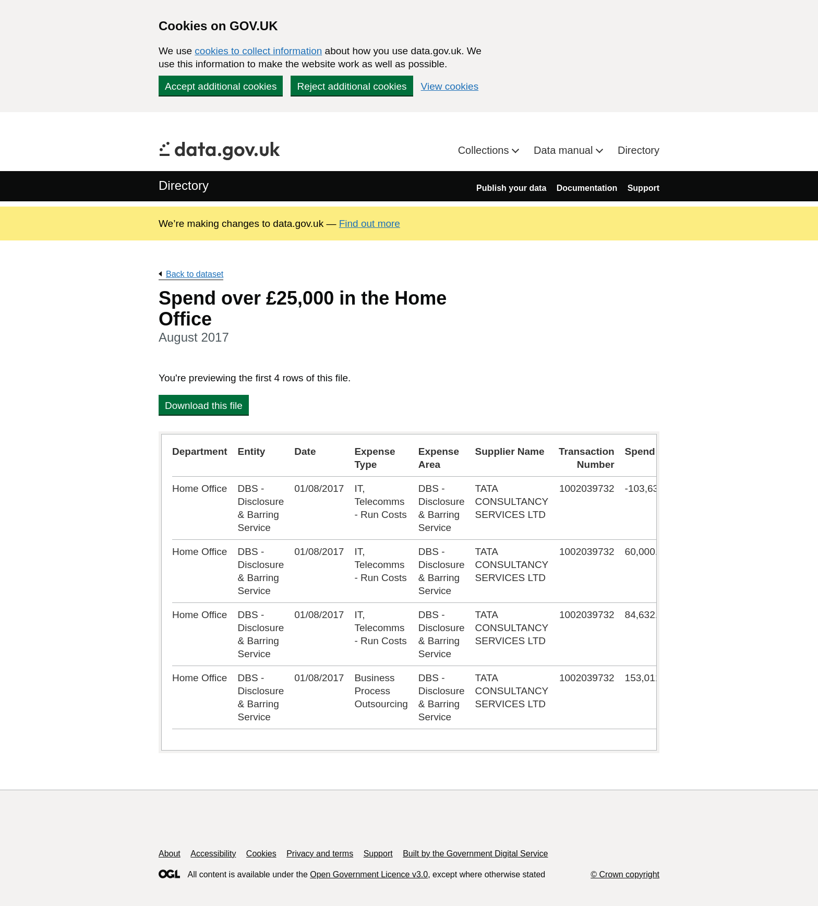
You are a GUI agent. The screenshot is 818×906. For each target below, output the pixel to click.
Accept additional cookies (220, 86)
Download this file (204, 405)
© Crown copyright (625, 874)
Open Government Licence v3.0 (369, 874)
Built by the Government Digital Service (475, 853)
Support (643, 188)
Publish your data (511, 188)
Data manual (565, 150)
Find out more (369, 223)
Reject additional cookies (351, 86)
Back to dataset (194, 274)
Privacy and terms (319, 853)
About (170, 853)
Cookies (261, 853)
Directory (638, 150)
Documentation (587, 188)
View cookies (450, 86)
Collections (485, 150)
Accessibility (213, 853)
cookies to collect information (258, 50)
